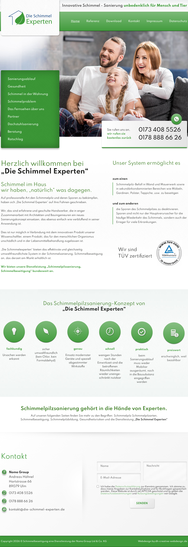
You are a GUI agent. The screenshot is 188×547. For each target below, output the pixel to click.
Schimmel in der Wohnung (28, 94)
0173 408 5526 (159, 134)
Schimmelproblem (22, 101)
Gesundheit (17, 86)
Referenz (92, 21)
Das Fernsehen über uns (26, 109)
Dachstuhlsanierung (23, 124)
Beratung (15, 131)
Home (75, 21)
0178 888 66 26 (160, 141)
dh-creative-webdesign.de (171, 541)
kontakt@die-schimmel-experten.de (37, 513)
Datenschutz (178, 21)
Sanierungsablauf (21, 79)
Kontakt (134, 21)
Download (114, 21)
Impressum (154, 21)
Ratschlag (15, 139)
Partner (13, 116)
